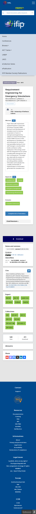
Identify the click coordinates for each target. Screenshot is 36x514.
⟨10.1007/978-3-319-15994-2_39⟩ (18, 285)
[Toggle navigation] (33, 2)
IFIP (7, 315)
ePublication (6, 68)
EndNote (17, 302)
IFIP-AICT (14, 315)
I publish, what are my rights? (18, 461)
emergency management (13, 188)
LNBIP (4, 55)
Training (18, 416)
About (18, 440)
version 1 (18, 249)
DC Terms (9, 302)
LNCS (4, 59)
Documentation (18, 414)
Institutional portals (18, 482)
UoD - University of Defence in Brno (20, 112)
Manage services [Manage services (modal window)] (26, 511)
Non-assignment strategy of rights (18, 466)
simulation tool (10, 180)
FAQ (18, 419)
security (20, 180)
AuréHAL (18, 426)
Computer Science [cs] (12, 203)
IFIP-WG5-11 (21, 323)
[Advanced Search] (32, 13)
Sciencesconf (18, 508)
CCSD (18, 503)
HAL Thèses (18, 489)
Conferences (6, 41)
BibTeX (8, 298)
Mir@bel (18, 468)
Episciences (18, 505)
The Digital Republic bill (18, 463)
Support (18, 391)
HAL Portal (19, 8)
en (13, 120)
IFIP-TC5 (8, 319)
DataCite (25, 302)
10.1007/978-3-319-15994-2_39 (18, 262)
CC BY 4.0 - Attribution (17, 255)
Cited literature (12, 221)
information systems (12, 184)
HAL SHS (18, 487)
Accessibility (18, 447)
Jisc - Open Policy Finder (18, 471)
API (18, 421)
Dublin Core (25, 298)
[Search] (3, 13)
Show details (10, 104)
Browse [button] (5, 45)
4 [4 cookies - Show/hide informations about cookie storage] (34, 512)
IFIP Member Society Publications (14, 73)
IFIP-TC (23, 315)
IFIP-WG (16, 319)
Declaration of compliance (18, 450)
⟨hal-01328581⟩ (10, 287)
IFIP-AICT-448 (10, 323)
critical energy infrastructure (14, 192)
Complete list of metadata (16, 213)
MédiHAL (18, 492)
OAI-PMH (18, 424)
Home (4, 36)
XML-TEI (16, 298)
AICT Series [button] (6, 50)
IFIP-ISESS (9, 327)
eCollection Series (8, 64)
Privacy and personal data (18, 442)
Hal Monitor (18, 429)
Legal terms (18, 445)
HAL (18, 484)
